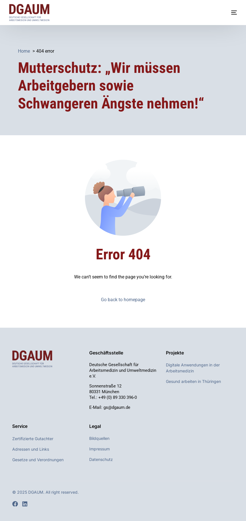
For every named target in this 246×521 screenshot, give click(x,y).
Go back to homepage (123, 299)
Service (20, 426)
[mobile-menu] (228, 12)
